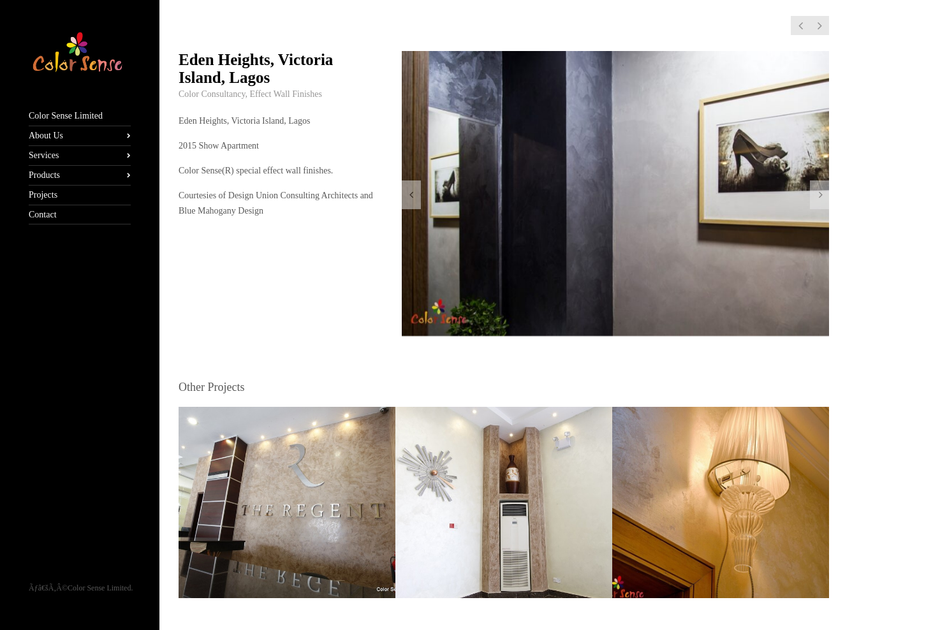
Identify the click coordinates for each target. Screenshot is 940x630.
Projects (43, 195)
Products (44, 175)
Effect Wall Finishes (285, 94)
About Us (46, 135)
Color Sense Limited (66, 116)
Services (44, 155)
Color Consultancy (212, 94)
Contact (43, 214)
